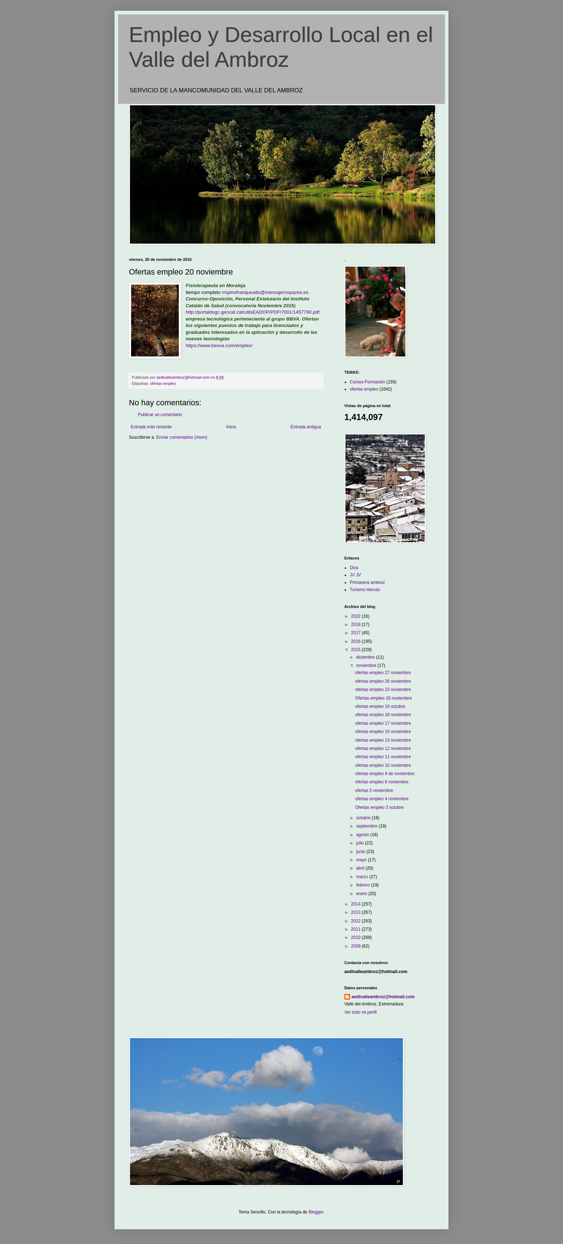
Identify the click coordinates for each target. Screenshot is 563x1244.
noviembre (366, 665)
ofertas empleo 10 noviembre (383, 765)
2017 (356, 632)
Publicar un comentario (160, 414)
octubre (364, 817)
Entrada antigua (305, 426)
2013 (356, 912)
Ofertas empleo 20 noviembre (383, 698)
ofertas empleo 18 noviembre (383, 714)
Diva (354, 567)
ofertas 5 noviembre (374, 790)
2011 (356, 929)
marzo (362, 876)
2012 (356, 920)
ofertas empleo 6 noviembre (382, 781)
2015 (356, 649)
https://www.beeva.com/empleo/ (219, 345)
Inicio (231, 426)
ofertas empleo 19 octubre (380, 706)
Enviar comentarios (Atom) (181, 437)
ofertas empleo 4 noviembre (382, 798)
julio (360, 843)
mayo (362, 859)
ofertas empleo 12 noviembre (383, 748)
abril (361, 868)
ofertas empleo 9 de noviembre (384, 773)
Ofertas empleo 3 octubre (379, 807)
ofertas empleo (163, 383)
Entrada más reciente (151, 426)
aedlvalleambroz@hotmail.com (383, 996)
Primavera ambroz (367, 582)
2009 (356, 946)
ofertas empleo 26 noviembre (383, 681)
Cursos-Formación (367, 381)
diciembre (366, 657)
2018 (356, 624)
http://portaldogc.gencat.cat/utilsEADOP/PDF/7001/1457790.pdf (252, 312)
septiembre (367, 826)
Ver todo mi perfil (360, 1012)
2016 (356, 641)
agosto (363, 834)
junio (361, 851)
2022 (356, 616)
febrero (363, 885)
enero (362, 893)
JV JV (355, 574)
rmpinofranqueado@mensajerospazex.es (265, 292)
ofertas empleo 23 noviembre (383, 689)
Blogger (315, 1212)
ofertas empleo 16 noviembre (383, 731)
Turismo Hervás (365, 589)
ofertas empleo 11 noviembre (383, 756)
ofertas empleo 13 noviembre (383, 740)
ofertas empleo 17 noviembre (383, 723)
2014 (356, 904)
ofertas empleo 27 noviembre (383, 672)
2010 (356, 937)
